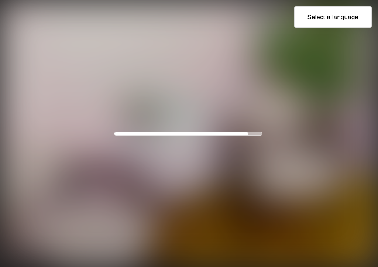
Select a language (332, 17)
